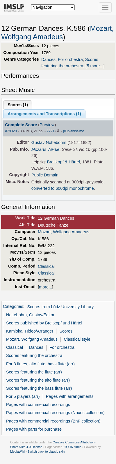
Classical (46, 266)
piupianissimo (73, 131)
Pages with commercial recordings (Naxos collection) (55, 412)
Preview (47, 124)
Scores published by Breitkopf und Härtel (44, 323)
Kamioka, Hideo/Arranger (29, 331)
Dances (48, 59)
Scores (65, 331)
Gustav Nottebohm (48, 142)
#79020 (11, 131)
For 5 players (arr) (23, 396)
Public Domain (44, 175)
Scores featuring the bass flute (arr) (39, 388)
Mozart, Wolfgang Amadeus (63, 232)
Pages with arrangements (70, 396)
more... (45, 287)
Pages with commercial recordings (38, 404)
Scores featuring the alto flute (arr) (38, 380)
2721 (50, 131)
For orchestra (70, 59)
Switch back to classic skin (46, 451)
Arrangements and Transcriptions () (44, 113)
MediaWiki (17, 451)
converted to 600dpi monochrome (62, 188)
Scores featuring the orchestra (34, 355)
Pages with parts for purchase (34, 429)
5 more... (95, 66)
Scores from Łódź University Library (60, 306)
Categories (13, 306)
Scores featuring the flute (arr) (34, 372)
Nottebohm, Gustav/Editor (30, 315)
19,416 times (72, 447)
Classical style (77, 339)
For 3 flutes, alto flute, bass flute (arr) (40, 364)
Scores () (18, 104)
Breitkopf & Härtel (63, 162)
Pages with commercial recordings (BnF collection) (53, 421)
